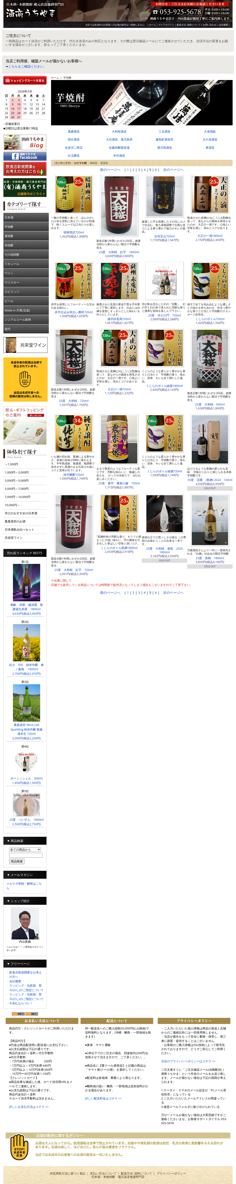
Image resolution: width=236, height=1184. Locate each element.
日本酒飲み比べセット (19, 529)
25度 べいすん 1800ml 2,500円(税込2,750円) (27, 819)
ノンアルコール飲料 (18, 320)
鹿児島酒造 (164, 148)
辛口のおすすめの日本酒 (21, 513)
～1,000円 (11, 464)
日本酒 (9, 217)
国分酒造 (74, 139)
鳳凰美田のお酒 (15, 521)
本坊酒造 (119, 155)
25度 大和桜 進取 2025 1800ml (166, 550)
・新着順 (103, 163)
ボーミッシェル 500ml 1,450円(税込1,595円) (26, 778)
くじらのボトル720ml (210, 319)
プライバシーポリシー (171, 1173)
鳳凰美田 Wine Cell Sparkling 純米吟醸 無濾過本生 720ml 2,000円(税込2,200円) (27, 729)
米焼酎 (9, 245)
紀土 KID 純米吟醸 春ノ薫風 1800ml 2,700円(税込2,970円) (26, 667)
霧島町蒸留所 (164, 139)
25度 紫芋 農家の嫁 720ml (119, 483)
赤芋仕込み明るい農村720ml (74, 312)
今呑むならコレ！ (21, 1003)
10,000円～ (12, 505)
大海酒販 (210, 131)
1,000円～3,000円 (17, 472)
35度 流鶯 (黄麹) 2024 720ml (209, 480)
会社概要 (223, 24)
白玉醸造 (74, 155)
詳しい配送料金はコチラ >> (103, 1098)
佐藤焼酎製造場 (119, 148)
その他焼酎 (12, 254)
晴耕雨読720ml (74, 232)
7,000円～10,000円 (17, 497)
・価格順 (92, 163)
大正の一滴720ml (119, 389)
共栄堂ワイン (13, 538)
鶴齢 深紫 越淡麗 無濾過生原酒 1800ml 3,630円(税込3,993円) (26, 607)
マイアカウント (166, 24)
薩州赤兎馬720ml (119, 319)
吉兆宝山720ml (164, 236)
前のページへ (110, 169)
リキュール (12, 264)
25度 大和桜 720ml (73, 401)
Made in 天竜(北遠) (17, 310)
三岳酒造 (164, 131)
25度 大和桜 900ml (210, 404)
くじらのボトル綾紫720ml (164, 471)
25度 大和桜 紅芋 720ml (73, 570)
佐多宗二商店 (74, 148)
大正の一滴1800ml (209, 236)
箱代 (7, 329)
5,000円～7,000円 (17, 489)
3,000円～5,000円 (17, 480)
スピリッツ (12, 292)
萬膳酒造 (74, 131)
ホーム (152, 24)
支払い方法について (103, 1173)
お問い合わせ (209, 24)
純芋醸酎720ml (74, 475)
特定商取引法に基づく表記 (67, 1173)
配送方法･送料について (189, 24)
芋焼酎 (9, 227)
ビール (9, 301)
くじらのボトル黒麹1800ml (119, 548)
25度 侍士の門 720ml (164, 315)
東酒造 (210, 148)
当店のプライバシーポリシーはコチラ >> (188, 1061)
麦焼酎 (9, 236)
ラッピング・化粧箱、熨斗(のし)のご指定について (26, 987)
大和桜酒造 (119, 131)
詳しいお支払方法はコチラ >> (29, 1107)
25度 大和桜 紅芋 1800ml (119, 252)
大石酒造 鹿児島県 (119, 139)
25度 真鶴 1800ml (210, 558)
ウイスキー (12, 282)
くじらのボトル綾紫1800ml (164, 386)
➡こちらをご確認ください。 (26, 66)
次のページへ (173, 169)
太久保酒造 (210, 139)
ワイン (9, 273)
